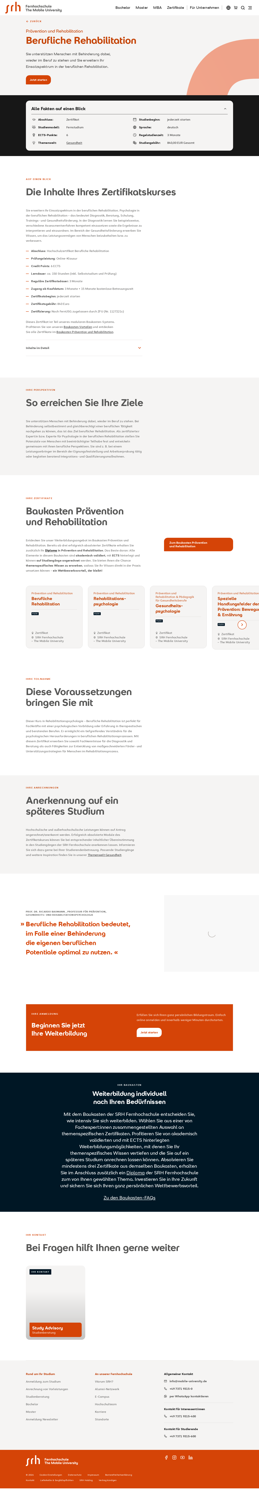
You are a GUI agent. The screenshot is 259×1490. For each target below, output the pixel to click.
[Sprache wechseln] (228, 7)
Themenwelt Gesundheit (104, 856)
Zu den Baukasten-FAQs (129, 1199)
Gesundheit (74, 143)
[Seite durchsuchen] (242, 7)
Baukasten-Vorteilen (78, 328)
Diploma (135, 1174)
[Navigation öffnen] (250, 7)
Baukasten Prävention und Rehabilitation (84, 333)
